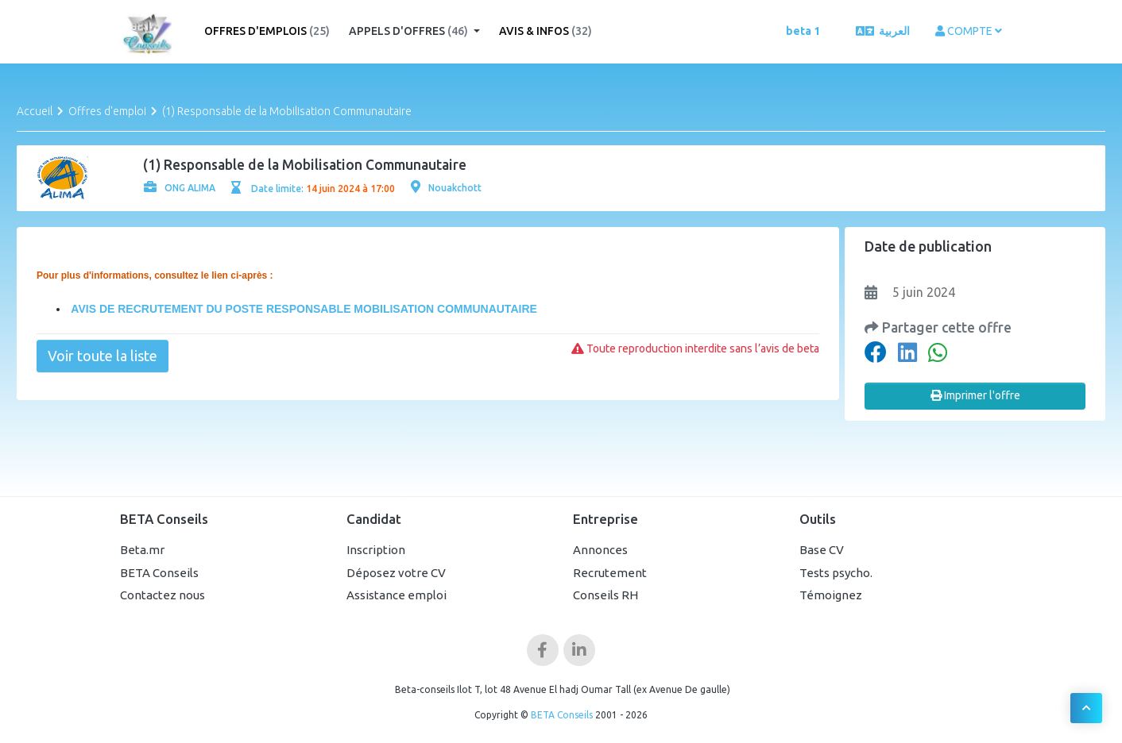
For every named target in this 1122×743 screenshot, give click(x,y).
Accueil (34, 111)
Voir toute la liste (102, 356)
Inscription (375, 549)
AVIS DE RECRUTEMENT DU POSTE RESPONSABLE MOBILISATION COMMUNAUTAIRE (302, 308)
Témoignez (830, 595)
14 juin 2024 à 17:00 (350, 188)
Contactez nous (162, 595)
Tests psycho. (835, 572)
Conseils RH (605, 595)
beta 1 (803, 31)
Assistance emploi (396, 595)
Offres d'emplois (267, 31)
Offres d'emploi (107, 111)
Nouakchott (446, 188)
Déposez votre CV (396, 572)
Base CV (821, 549)
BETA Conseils (159, 572)
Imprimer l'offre (975, 395)
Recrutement (610, 572)
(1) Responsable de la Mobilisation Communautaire (287, 111)
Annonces (600, 549)
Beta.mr (142, 549)
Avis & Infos (545, 31)
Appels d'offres (409, 31)
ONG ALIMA (179, 188)
